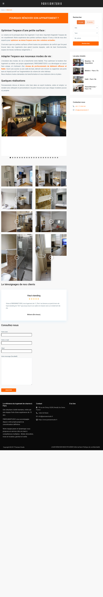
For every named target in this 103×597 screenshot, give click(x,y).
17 (48, 157)
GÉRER (71, 447)
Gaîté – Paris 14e (90, 79)
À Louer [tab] (81, 22)
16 (45, 157)
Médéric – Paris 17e (91, 70)
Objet (16, 349)
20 (55, 157)
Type (76, 33)
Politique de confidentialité (91, 447)
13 (38, 157)
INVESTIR (66, 447)
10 (31, 157)
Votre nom (16, 333)
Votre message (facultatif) (16, 370)
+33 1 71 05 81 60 (80, 106)
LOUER (53, 447)
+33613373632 (43, 413)
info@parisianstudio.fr (82, 110)
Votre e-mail (16, 341)
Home (3, 10)
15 (43, 157)
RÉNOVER (59, 447)
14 (41, 157)
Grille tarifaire (78, 447)
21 (57, 157)
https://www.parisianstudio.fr (47, 419)
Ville (76, 28)
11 (33, 157)
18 (50, 157)
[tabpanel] (86, 36)
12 (36, 157)
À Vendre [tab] (90, 22)
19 (52, 157)
